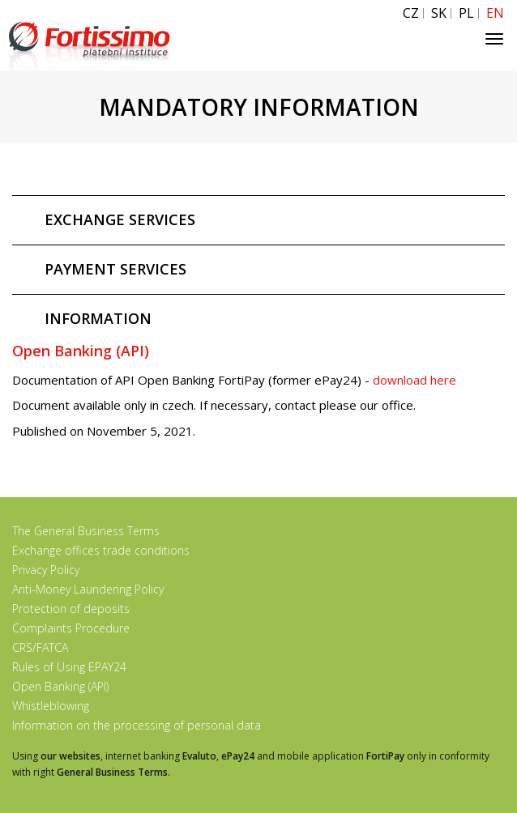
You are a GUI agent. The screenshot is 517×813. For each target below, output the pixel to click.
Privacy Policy (45, 569)
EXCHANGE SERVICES (120, 219)
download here (416, 380)
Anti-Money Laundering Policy (88, 589)
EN (495, 13)
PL (466, 13)
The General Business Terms (86, 530)
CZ (411, 13)
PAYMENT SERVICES (115, 269)
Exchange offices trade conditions (101, 550)
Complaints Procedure (71, 628)
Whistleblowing (50, 705)
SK (438, 13)
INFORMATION (98, 318)
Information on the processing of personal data (136, 725)
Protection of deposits (71, 608)
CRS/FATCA (40, 647)
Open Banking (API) (60, 686)
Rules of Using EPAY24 (69, 667)
